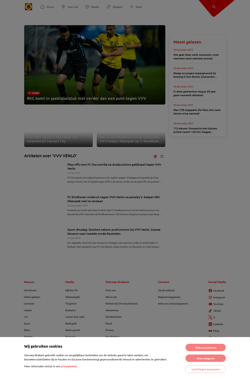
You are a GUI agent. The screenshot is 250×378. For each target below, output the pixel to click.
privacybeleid (69, 366)
